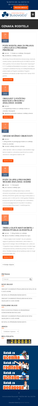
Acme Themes (24, 402)
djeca (6, 236)
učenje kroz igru (25, 236)
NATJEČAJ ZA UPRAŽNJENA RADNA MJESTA (14, 295)
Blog (5, 141)
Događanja (8, 109)
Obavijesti (27, 53)
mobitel (11, 236)
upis (19, 187)
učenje (22, 146)
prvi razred (8, 187)
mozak (6, 146)
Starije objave (9, 265)
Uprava (6, 53)
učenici (19, 56)
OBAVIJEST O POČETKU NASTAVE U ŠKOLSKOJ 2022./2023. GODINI (14, 100)
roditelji (14, 56)
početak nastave (16, 113)
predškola (7, 56)
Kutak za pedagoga (14, 141)
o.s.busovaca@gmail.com (18, 4)
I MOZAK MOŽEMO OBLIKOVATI (18, 135)
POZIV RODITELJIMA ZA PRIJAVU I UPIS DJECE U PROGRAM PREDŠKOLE (18, 47)
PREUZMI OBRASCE (21, 7)
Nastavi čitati (8, 79)
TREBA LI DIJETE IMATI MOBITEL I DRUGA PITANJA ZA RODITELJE (18, 228)
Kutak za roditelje (17, 53)
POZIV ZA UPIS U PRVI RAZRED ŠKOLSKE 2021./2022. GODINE (17, 180)
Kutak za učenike (8, 144)
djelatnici (7, 113)
